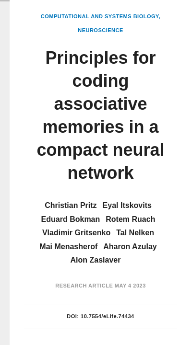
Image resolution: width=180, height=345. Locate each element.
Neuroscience (100, 30)
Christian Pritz (70, 205)
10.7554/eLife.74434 (107, 316)
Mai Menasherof (68, 246)
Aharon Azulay (129, 246)
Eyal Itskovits (127, 205)
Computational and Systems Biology (100, 16)
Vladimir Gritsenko (76, 233)
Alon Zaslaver (96, 260)
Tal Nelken (135, 233)
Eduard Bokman (70, 219)
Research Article (84, 285)
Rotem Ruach (130, 219)
